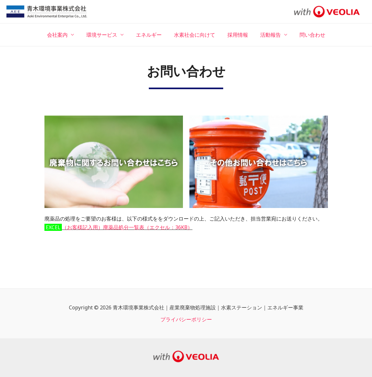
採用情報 (235, 34)
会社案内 (63, 34)
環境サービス (105, 34)
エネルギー (151, 34)
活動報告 (266, 34)
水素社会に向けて (194, 34)
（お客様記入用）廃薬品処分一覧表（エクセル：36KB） (127, 227)
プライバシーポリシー (186, 319)
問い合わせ (307, 34)
